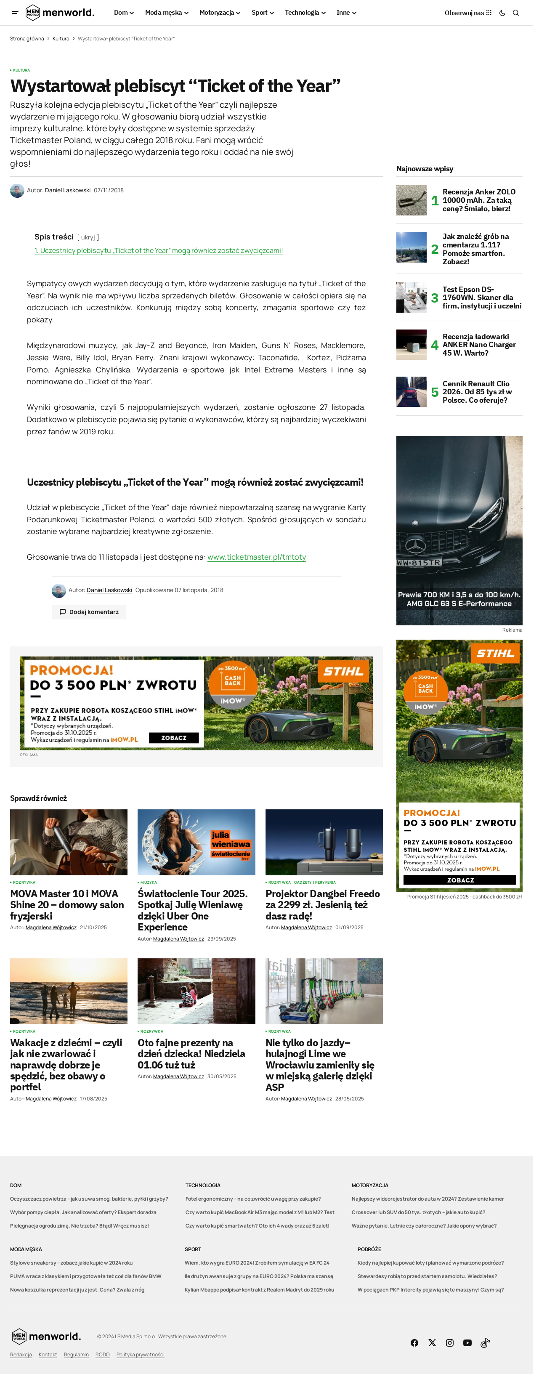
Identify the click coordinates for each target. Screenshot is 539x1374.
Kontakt (48, 1354)
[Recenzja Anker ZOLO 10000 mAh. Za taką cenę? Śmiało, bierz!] (411, 200)
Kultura (61, 38)
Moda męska (26, 1249)
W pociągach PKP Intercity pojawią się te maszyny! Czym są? (431, 1289)
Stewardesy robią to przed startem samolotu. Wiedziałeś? (427, 1276)
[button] (15, 13)
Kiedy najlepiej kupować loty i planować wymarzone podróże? (431, 1262)
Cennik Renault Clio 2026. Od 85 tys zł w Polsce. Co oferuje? (477, 392)
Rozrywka (24, 882)
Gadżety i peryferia (315, 882)
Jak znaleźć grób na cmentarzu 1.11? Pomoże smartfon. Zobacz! (476, 249)
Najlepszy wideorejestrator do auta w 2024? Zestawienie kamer (428, 1198)
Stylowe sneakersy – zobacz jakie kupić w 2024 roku (71, 1262)
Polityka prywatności (141, 1354)
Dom (15, 1185)
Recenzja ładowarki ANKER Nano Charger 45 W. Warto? (479, 345)
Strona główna (27, 38)
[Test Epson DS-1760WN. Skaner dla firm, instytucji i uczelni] (411, 297)
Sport (193, 1249)
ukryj (88, 237)
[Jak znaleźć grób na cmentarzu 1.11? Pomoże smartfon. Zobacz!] (411, 247)
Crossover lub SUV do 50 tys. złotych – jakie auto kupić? (419, 1212)
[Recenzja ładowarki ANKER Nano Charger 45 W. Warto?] (411, 345)
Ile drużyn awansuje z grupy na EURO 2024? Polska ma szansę (259, 1276)
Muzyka (149, 882)
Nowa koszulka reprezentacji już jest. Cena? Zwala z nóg (77, 1289)
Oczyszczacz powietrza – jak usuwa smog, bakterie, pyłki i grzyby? (89, 1198)
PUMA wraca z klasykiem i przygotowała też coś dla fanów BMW (86, 1276)
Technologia (203, 1185)
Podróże (369, 1249)
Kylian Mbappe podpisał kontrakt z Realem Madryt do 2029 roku (260, 1289)
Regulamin (76, 1354)
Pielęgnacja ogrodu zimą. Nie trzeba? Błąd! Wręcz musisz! (79, 1225)
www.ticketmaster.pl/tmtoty (256, 557)
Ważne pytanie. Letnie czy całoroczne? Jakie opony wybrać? (424, 1225)
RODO (103, 1354)
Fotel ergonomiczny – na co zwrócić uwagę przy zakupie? (253, 1198)
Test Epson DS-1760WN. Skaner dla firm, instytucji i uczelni (482, 297)
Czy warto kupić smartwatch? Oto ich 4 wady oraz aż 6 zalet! (257, 1225)
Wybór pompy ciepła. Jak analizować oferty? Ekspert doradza (83, 1212)
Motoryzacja (370, 1185)
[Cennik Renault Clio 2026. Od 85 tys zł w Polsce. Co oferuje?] (411, 392)
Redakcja (21, 1354)
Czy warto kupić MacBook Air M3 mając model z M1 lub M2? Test (260, 1212)
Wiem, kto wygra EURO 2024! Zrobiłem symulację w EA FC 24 (257, 1262)
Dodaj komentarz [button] (94, 612)
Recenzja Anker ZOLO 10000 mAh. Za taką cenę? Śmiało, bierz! (479, 200)
